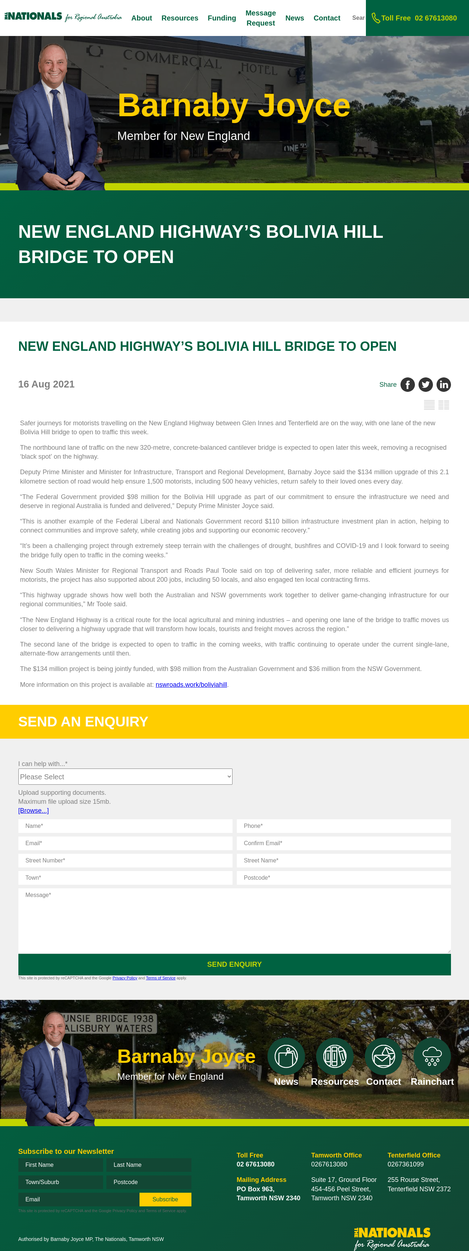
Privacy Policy (124, 978)
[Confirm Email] (344, 843)
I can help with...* (43, 763)
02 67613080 (419, 18)
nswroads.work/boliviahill (191, 684)
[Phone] (344, 826)
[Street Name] (344, 860)
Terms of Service (161, 978)
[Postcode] (344, 878)
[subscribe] (165, 1199)
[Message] (234, 920)
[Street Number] (125, 860)
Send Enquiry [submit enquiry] (234, 964)
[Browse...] (33, 810)
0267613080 (329, 1164)
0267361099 (406, 1164)
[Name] (125, 826)
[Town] (125, 878)
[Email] (125, 843)
